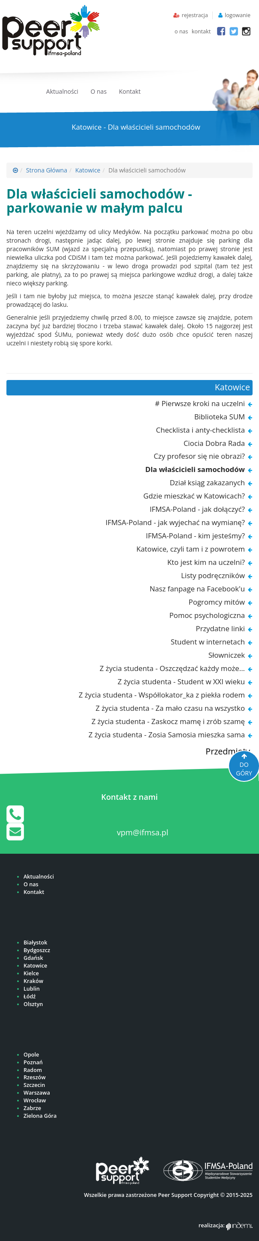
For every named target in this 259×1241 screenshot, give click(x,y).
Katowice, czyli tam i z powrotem (190, 549)
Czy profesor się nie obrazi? (199, 456)
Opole (31, 1054)
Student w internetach (208, 642)
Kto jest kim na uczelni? (206, 562)
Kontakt (130, 91)
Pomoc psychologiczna (207, 615)
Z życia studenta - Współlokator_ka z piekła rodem (162, 695)
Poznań (33, 1062)
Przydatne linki (220, 628)
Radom (33, 1070)
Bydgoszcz (37, 950)
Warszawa (37, 1092)
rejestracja (195, 15)
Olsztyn (33, 1004)
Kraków (33, 981)
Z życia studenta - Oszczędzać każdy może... (172, 668)
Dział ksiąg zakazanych (207, 482)
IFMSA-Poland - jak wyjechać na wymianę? (175, 522)
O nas (99, 91)
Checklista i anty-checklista (200, 430)
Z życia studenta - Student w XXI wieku (181, 681)
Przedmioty (227, 751)
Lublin (32, 988)
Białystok (35, 942)
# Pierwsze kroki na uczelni (200, 403)
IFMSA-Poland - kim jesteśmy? (195, 535)
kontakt (201, 31)
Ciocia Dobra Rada (214, 443)
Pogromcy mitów (217, 602)
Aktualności (62, 91)
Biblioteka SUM (219, 417)
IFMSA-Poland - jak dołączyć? (197, 509)
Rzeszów (34, 1077)
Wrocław (35, 1100)
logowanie (237, 15)
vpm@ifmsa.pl (142, 832)
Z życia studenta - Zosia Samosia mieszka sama (167, 734)
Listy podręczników (213, 575)
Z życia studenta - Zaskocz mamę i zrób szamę (168, 721)
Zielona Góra (40, 1115)
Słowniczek (226, 655)
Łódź (30, 996)
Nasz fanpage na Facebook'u (197, 589)
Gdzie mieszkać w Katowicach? (194, 496)
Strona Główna (46, 170)
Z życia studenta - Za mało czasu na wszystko (170, 708)
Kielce (31, 973)
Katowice (88, 170)
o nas (181, 31)
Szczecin (34, 1085)
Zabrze (32, 1108)
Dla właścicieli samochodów (195, 469)
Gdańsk (33, 958)
